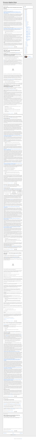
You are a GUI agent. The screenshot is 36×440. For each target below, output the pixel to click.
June (26, 41)
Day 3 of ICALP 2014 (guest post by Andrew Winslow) (13, 116)
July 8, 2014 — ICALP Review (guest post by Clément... (28, 34)
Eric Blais (6, 257)
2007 (25, 52)
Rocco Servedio (16, 257)
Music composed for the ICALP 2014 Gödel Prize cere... (28, 40)
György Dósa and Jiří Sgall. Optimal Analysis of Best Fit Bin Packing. (12, 351)
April (26, 43)
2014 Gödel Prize (7, 246)
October (26, 23)
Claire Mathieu (11, 408)
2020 (25, 15)
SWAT (7, 332)
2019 (25, 16)
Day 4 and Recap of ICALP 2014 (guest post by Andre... (28, 27)
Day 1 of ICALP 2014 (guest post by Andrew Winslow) (13, 322)
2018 (25, 17)
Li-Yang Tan (20, 257)
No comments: (11, 249)
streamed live (20, 408)
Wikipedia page (7, 335)
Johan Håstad (13, 257)
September (27, 24)
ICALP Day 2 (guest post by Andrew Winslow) (11, 184)
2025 (25, 11)
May (26, 42)
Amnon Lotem (16, 246)
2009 (25, 50)
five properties (11, 199)
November (27, 22)
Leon (13, 195)
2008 (25, 51)
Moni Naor (20, 246)
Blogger (21, 438)
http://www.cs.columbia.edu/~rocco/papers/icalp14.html (9, 318)
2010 (25, 49)
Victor (4, 188)
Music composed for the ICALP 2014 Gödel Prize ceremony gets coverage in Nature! (12, 415)
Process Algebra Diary (10, 2)
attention (11, 164)
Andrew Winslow (10, 9)
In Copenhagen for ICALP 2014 (9, 399)
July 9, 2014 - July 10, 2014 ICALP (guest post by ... (28, 29)
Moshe (4, 160)
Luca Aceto (29, 56)
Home (25, 7)
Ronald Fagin (13, 246)
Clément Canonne (17, 52)
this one (5, 319)
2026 (25, 10)
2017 (25, 18)
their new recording (18, 404)
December (27, 21)
